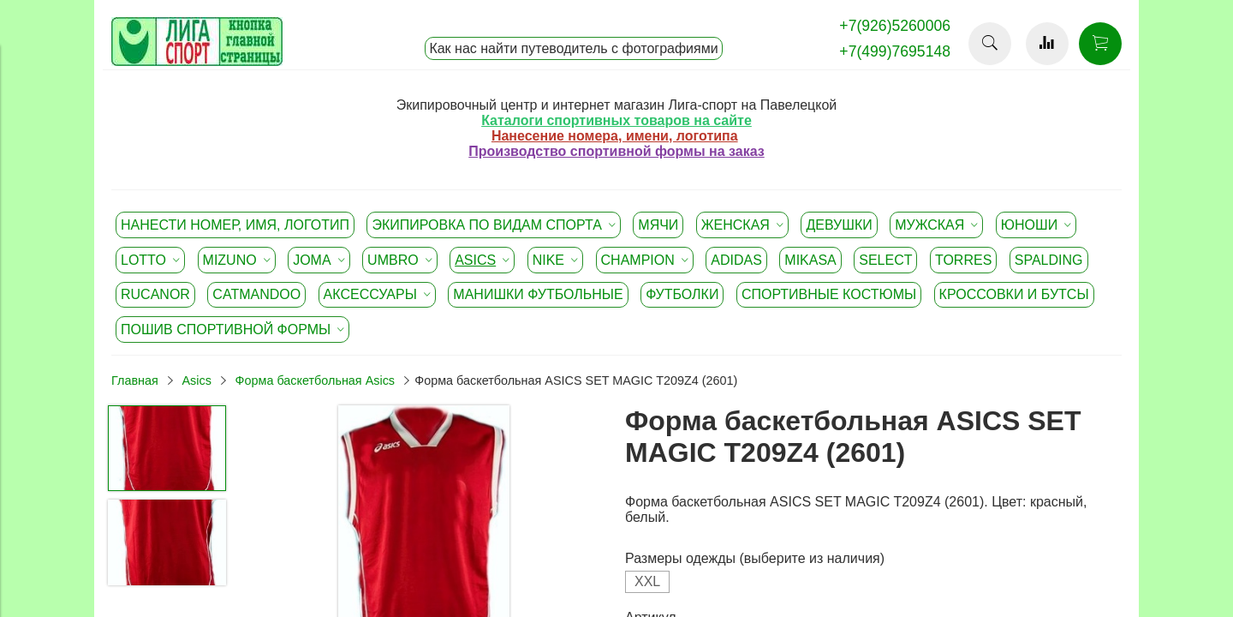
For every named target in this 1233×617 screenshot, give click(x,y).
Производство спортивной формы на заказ (616, 151)
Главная (134, 380)
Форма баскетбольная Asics (315, 380)
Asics (196, 380)
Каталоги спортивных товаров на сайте (616, 120)
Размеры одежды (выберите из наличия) (755, 558)
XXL (647, 581)
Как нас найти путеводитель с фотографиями (573, 48)
